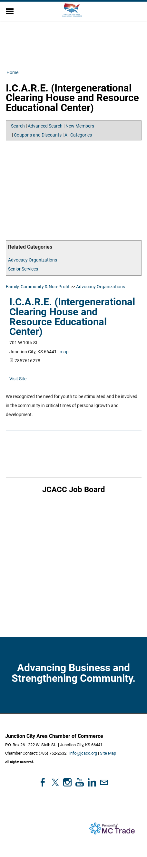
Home (12, 72)
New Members (79, 126)
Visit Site (17, 378)
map (64, 351)
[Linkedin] (92, 782)
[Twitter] (55, 782)
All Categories (78, 135)
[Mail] (104, 782)
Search (18, 126)
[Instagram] (67, 782)
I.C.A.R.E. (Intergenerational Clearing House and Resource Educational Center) (72, 317)
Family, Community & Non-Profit (38, 286)
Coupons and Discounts (38, 135)
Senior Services (23, 268)
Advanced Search (45, 126)
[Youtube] (79, 782)
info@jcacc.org (83, 753)
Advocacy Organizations (32, 259)
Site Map (108, 753)
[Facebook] (43, 782)
